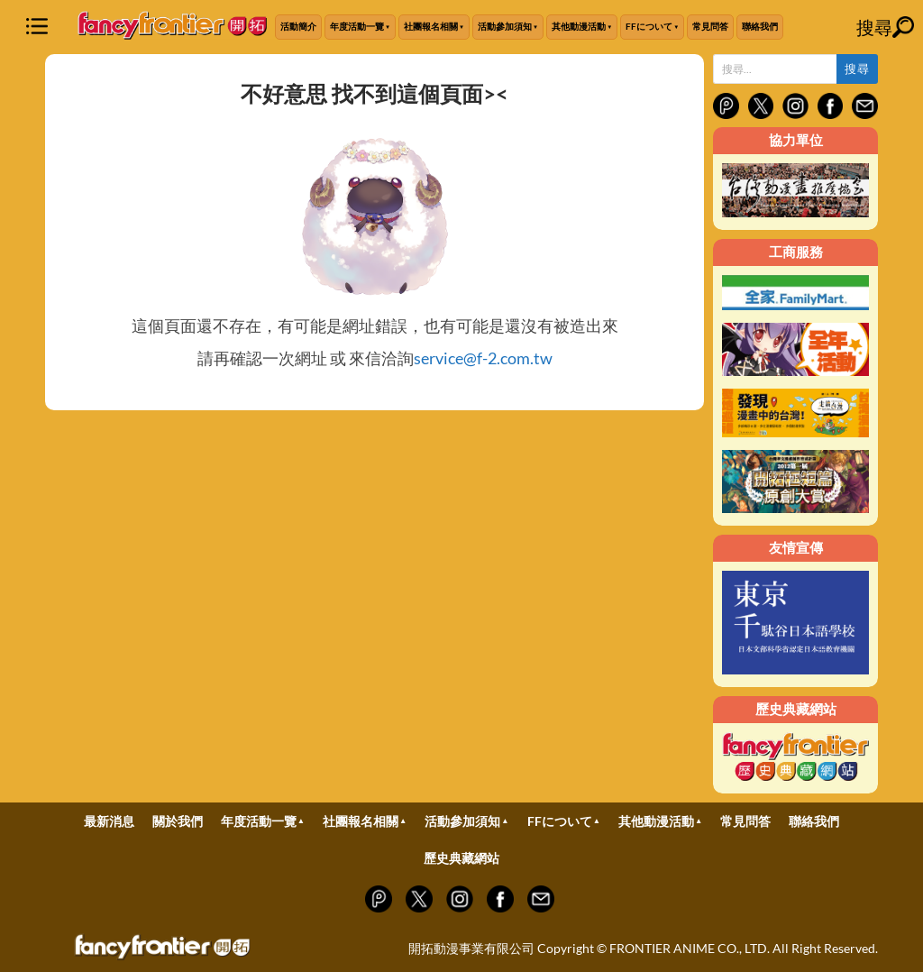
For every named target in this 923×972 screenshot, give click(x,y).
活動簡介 (298, 26)
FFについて (649, 26)
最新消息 (109, 821)
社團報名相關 (431, 26)
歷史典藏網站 (461, 858)
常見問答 (710, 26)
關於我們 (177, 821)
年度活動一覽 (357, 26)
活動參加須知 (505, 26)
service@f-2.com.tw (483, 358)
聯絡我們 (760, 26)
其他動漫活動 (579, 26)
